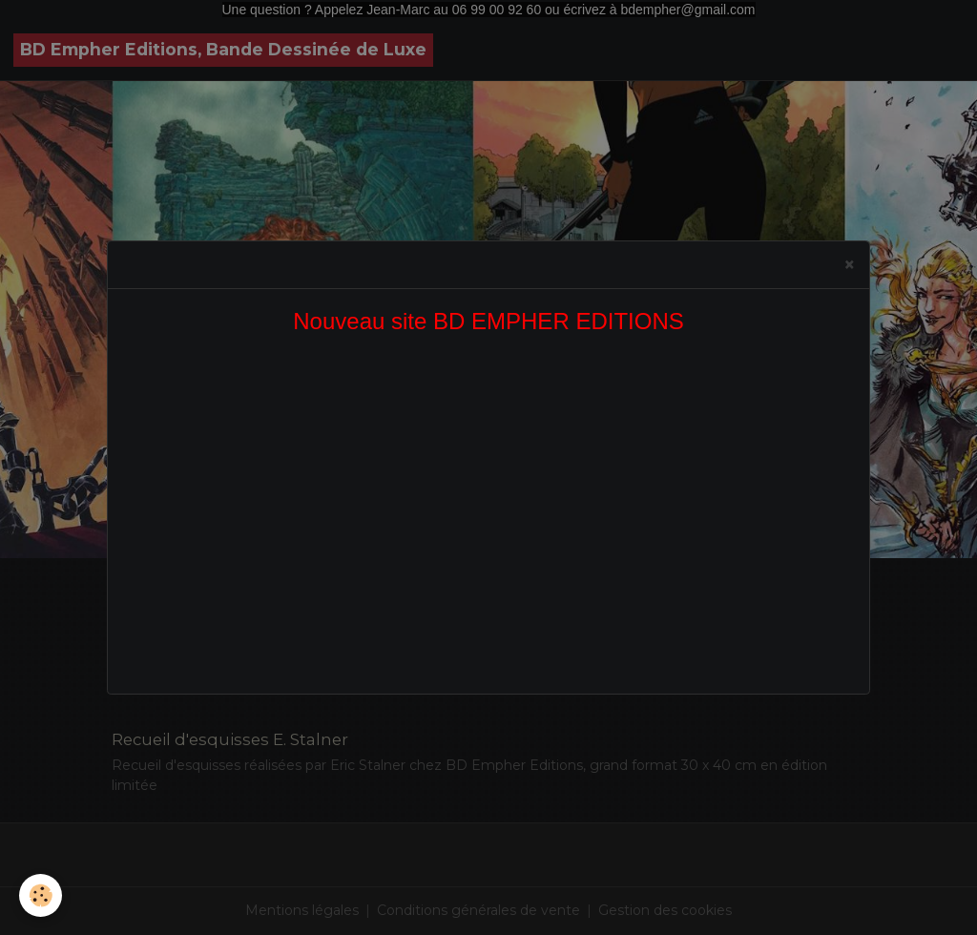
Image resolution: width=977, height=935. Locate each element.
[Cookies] (40, 895)
